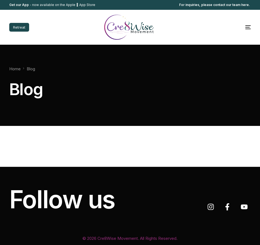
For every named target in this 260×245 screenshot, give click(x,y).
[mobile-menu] (237, 27)
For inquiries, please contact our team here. (215, 5)
